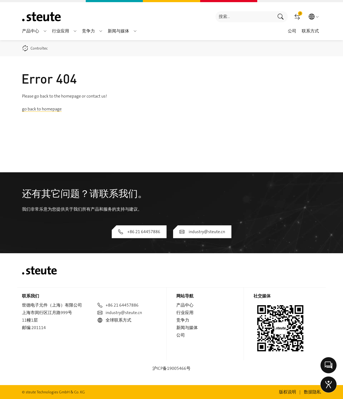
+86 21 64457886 (139, 231)
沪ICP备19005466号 (171, 368)
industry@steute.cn (202, 231)
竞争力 (182, 320)
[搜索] (244, 16)
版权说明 (287, 392)
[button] (45, 31)
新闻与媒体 (187, 327)
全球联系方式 (114, 320)
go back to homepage (42, 109)
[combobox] (244, 16)
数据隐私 (312, 392)
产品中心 (184, 305)
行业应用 (184, 312)
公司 (180, 335)
